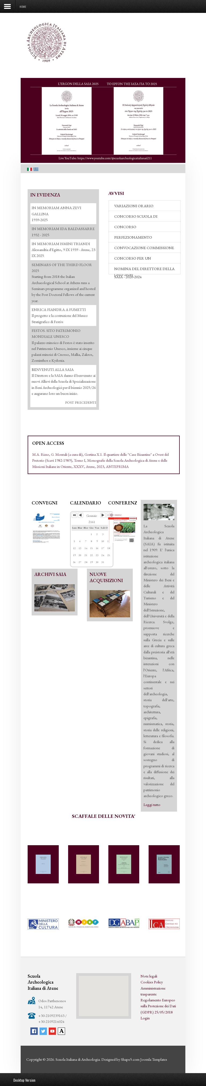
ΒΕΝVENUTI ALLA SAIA (53, 369)
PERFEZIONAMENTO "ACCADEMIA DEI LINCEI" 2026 (142, 239)
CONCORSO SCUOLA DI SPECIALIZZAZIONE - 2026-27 (139, 218)
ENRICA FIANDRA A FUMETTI (59, 309)
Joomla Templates (153, 1059)
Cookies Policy (152, 981)
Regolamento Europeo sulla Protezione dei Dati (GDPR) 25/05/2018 (158, 1006)
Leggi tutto (152, 804)
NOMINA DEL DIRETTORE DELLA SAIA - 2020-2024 (144, 270)
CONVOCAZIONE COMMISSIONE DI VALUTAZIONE (144, 249)
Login (145, 1017)
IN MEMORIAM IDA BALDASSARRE (63, 228)
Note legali (149, 976)
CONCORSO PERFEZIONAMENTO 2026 (137, 228)
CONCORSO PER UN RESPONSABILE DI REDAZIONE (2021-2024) (142, 260)
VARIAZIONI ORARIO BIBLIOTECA (133, 207)
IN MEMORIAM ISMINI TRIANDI (61, 243)
